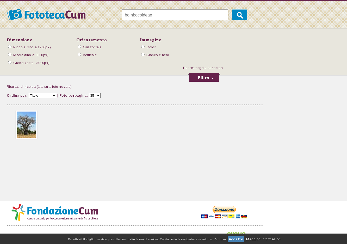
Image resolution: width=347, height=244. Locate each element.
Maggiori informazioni (263, 239)
